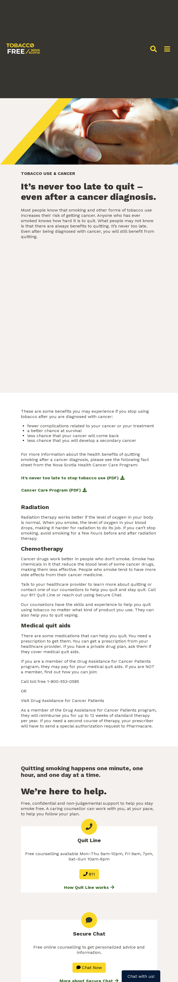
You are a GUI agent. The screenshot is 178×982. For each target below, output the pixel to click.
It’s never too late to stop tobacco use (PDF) (70, 477)
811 (89, 874)
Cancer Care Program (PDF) (51, 490)
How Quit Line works (89, 887)
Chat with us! (140, 976)
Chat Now (89, 967)
